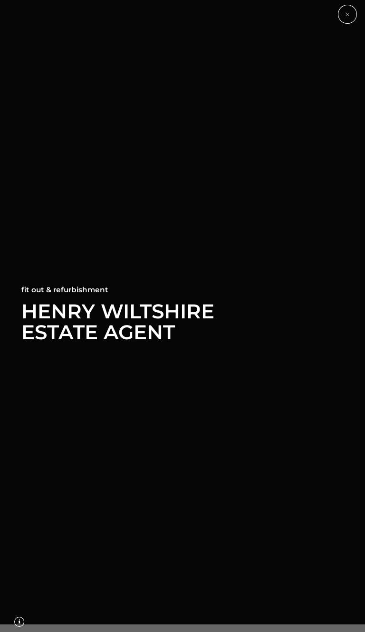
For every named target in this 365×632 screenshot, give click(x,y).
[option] (182, 316)
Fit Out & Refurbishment (64, 289)
